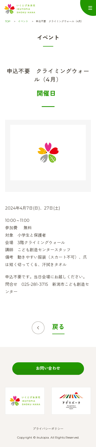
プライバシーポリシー (48, 429)
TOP (7, 21)
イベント (23, 21)
